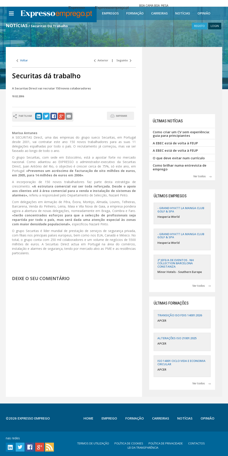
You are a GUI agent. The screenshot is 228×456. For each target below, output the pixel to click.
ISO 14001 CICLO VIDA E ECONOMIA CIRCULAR (181, 362)
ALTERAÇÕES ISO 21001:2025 (177, 338)
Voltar (22, 60)
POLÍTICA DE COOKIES (128, 443)
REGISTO (199, 26)
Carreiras (159, 13)
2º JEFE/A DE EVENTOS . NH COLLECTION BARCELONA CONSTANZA (175, 263)
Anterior (101, 60)
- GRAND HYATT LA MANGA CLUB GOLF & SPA (180, 209)
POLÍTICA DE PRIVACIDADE (166, 443)
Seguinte (123, 60)
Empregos (110, 13)
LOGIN (215, 26)
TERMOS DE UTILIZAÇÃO (93, 443)
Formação (135, 13)
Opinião (203, 13)
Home (88, 418)
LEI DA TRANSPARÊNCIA (143, 448)
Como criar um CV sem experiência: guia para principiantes (181, 134)
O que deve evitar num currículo (179, 158)
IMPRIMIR (121, 115)
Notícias (182, 13)
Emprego (109, 418)
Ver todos (202, 176)
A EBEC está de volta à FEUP (175, 143)
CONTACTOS (196, 443)
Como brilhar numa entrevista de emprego (179, 167)
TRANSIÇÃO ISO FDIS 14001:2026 (179, 315)
